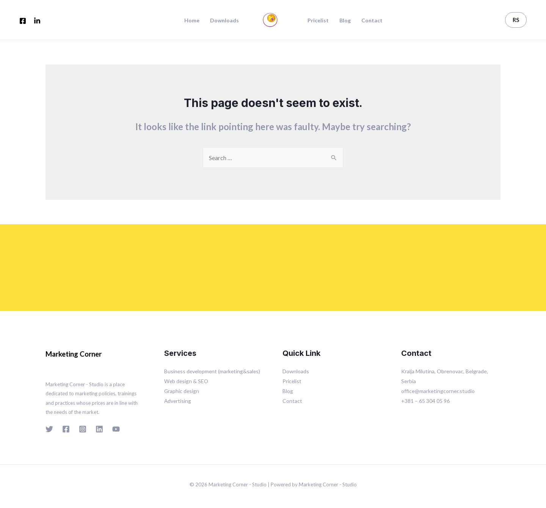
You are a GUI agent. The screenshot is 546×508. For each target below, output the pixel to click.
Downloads (224, 20)
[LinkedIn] (37, 20)
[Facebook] (22, 20)
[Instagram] (82, 429)
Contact (372, 20)
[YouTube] (116, 429)
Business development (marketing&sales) (213, 371)
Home (191, 20)
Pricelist (318, 20)
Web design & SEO (186, 381)
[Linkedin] (99, 429)
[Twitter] (49, 429)
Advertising (178, 401)
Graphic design (182, 391)
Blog (345, 20)
